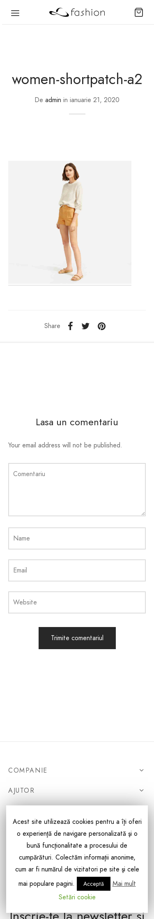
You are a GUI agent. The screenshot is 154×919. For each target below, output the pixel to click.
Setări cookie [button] (77, 897)
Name (21, 538)
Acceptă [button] (93, 884)
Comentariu (29, 474)
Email (20, 570)
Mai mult (124, 883)
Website (25, 602)
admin (53, 100)
